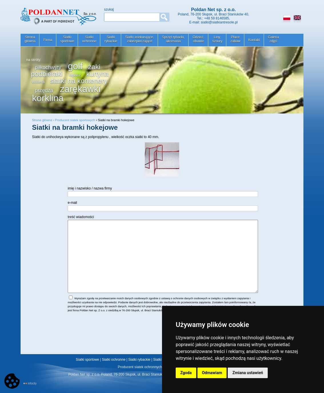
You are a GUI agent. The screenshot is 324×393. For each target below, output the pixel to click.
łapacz (75, 75)
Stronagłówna (30, 39)
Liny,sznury (217, 39)
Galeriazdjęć (273, 39)
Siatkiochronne (89, 39)
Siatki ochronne (113, 360)
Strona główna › (43, 120)
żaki (94, 67)
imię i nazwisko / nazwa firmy (90, 188)
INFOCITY (32, 383)
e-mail (72, 203)
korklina (47, 98)
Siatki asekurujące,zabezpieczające (139, 39)
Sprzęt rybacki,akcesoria (173, 39)
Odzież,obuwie (198, 39)
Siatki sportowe (87, 360)
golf (75, 66)
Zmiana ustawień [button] (247, 372)
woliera (38, 81)
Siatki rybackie (139, 360)
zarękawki (80, 89)
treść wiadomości (81, 217)
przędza (44, 90)
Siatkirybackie (110, 39)
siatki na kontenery (78, 81)
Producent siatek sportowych (75, 120)
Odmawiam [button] (212, 372)
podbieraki (47, 74)
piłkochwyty (48, 67)
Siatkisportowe (67, 39)
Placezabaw (235, 39)
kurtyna (97, 74)
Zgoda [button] (186, 372)
